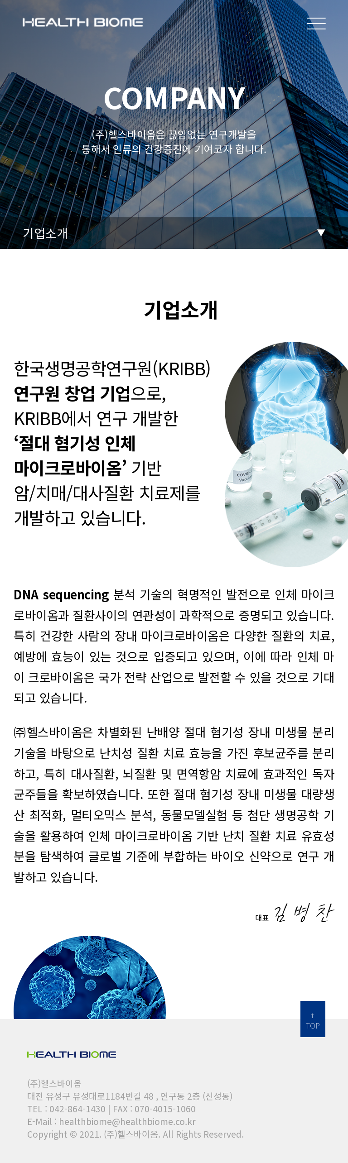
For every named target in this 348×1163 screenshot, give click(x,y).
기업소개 (45, 233)
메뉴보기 (316, 19)
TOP (313, 1025)
